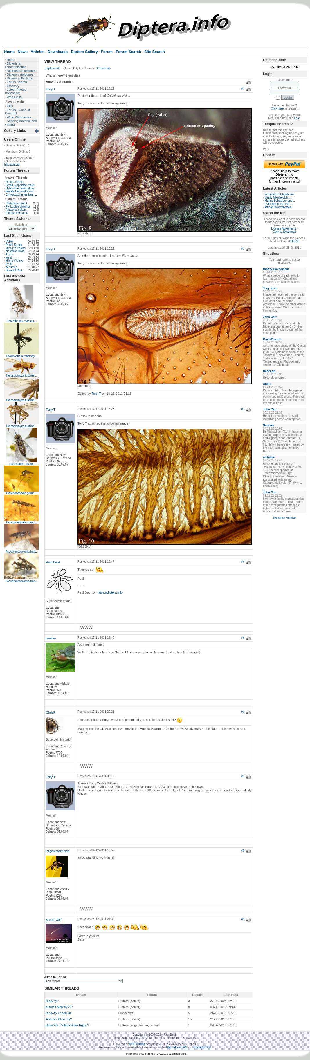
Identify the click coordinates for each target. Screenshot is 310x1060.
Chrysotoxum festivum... (21, 194)
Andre (267, 384)
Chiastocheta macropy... (21, 356)
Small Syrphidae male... (21, 185)
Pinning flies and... (18, 212)
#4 (242, 561)
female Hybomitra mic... (21, 191)
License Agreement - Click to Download (284, 230)
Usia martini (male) (21, 464)
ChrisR (51, 712)
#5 (242, 637)
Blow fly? (52, 1001)
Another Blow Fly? (59, 1019)
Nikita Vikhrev (15, 260)
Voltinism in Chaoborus (279, 194)
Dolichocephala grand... (21, 493)
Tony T (50, 89)
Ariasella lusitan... (17, 209)
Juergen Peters (16, 248)
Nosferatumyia (15, 251)
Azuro (9, 254)
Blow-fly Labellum (58, 1013)
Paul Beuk (53, 562)
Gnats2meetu (272, 339)
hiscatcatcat (11, 164)
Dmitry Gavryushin (276, 269)
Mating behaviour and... (280, 200)
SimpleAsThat (202, 1047)
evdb (9, 264)
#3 (242, 409)
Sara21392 (54, 919)
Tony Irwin (270, 288)
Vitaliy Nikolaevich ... (278, 197)
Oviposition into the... (278, 204)
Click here (277, 108)
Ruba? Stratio (15, 181)
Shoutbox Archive (284, 517)
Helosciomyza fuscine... (21, 375)
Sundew (268, 425)
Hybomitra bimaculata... (21, 188)
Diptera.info (53, 68)
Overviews (104, 68)
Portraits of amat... (18, 203)
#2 (242, 248)
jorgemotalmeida (57, 851)
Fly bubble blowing (18, 206)
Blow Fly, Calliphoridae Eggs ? (67, 1025)
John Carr (270, 317)
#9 (242, 919)
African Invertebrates (277, 207)
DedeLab (269, 371)
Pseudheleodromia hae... (21, 551)
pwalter (51, 638)
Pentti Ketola (14, 244)
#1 (242, 88)
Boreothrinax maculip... (21, 321)
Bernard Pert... (15, 270)
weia (9, 257)
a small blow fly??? (59, 1007)
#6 (242, 712)
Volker (10, 241)
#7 (242, 776)
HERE (295, 241)
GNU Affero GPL (176, 1047)
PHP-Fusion (137, 1044)
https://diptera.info (110, 592)
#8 (242, 850)
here (297, 118)
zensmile (11, 267)
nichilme (269, 457)
